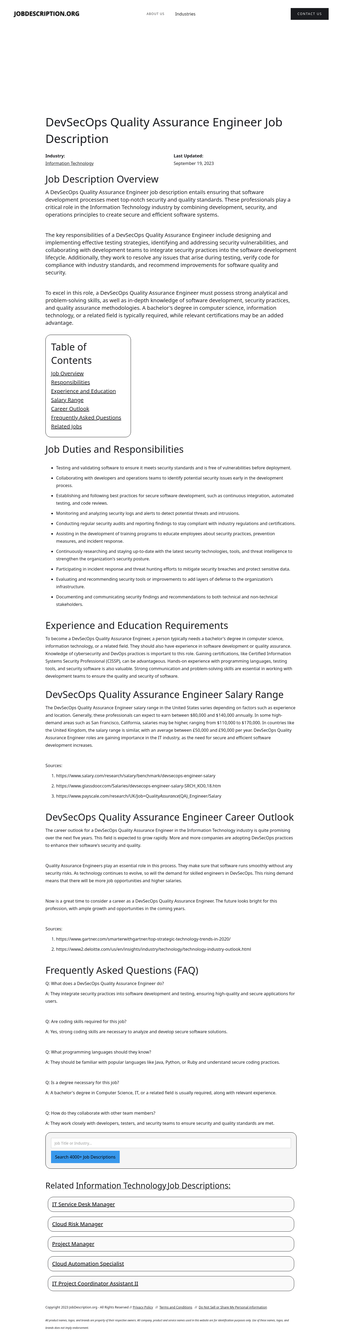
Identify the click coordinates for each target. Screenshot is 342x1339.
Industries (185, 14)
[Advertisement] (171, 70)
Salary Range (67, 399)
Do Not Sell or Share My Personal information (233, 1307)
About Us (155, 14)
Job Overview (67, 373)
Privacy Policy (143, 1307)
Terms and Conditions (176, 1307)
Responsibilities (70, 382)
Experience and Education (83, 391)
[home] (46, 14)
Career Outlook (70, 408)
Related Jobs (66, 426)
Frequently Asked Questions (86, 417)
